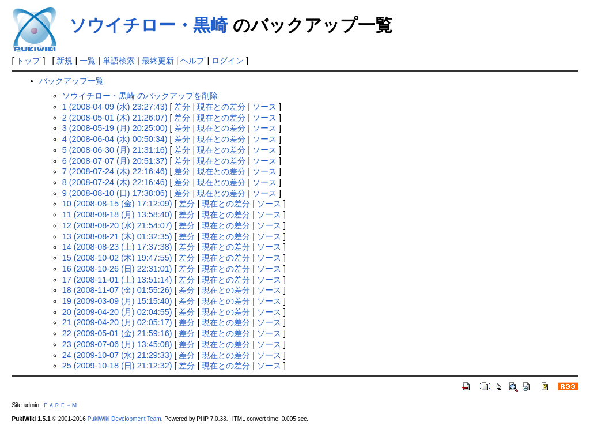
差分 (182, 106)
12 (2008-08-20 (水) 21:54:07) (117, 225)
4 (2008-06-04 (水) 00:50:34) (115, 139)
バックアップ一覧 (71, 80)
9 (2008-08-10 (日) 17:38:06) (115, 193)
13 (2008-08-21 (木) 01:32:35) (117, 236)
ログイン (227, 60)
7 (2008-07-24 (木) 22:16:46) (115, 171)
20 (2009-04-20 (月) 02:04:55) (117, 312)
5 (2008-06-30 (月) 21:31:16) (115, 150)
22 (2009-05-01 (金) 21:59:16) (117, 333)
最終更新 (158, 60)
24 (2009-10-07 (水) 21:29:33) (117, 355)
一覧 (88, 60)
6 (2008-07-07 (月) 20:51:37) (115, 160)
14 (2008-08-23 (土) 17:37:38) (117, 246)
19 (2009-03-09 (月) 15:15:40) (117, 301)
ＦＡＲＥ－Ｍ (60, 405)
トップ (28, 60)
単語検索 (119, 60)
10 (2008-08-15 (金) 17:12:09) (117, 203)
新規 (64, 60)
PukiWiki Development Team (124, 419)
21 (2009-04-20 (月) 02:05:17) (117, 322)
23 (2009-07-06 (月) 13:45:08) (117, 344)
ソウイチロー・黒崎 (148, 25)
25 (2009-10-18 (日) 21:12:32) (117, 365)
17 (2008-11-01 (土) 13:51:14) (117, 279)
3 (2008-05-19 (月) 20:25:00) (115, 128)
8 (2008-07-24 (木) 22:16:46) (115, 182)
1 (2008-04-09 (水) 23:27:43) (115, 106)
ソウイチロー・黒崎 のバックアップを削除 (140, 95)
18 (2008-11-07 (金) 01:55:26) (117, 290)
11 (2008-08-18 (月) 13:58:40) (117, 214)
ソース (264, 106)
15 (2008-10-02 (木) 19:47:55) (117, 257)
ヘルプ (192, 60)
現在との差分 (221, 106)
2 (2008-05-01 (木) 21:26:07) (115, 117)
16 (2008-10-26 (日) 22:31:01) (117, 268)
